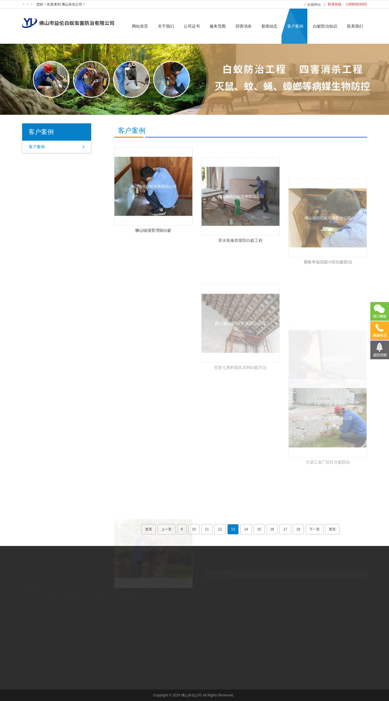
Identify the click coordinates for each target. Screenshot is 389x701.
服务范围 (218, 26)
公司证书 (192, 26)
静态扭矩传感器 (103, 588)
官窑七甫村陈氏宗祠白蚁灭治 (240, 401)
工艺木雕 (52, 588)
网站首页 (140, 26)
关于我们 (166, 26)
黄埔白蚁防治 (74, 588)
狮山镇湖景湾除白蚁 (153, 239)
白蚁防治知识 (325, 26)
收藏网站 (314, 5)
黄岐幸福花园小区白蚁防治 (328, 296)
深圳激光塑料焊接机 (137, 588)
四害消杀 (243, 26)
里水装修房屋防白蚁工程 (240, 259)
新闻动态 (269, 26)
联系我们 (355, 26)
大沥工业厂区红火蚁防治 (328, 496)
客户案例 (295, 26)
